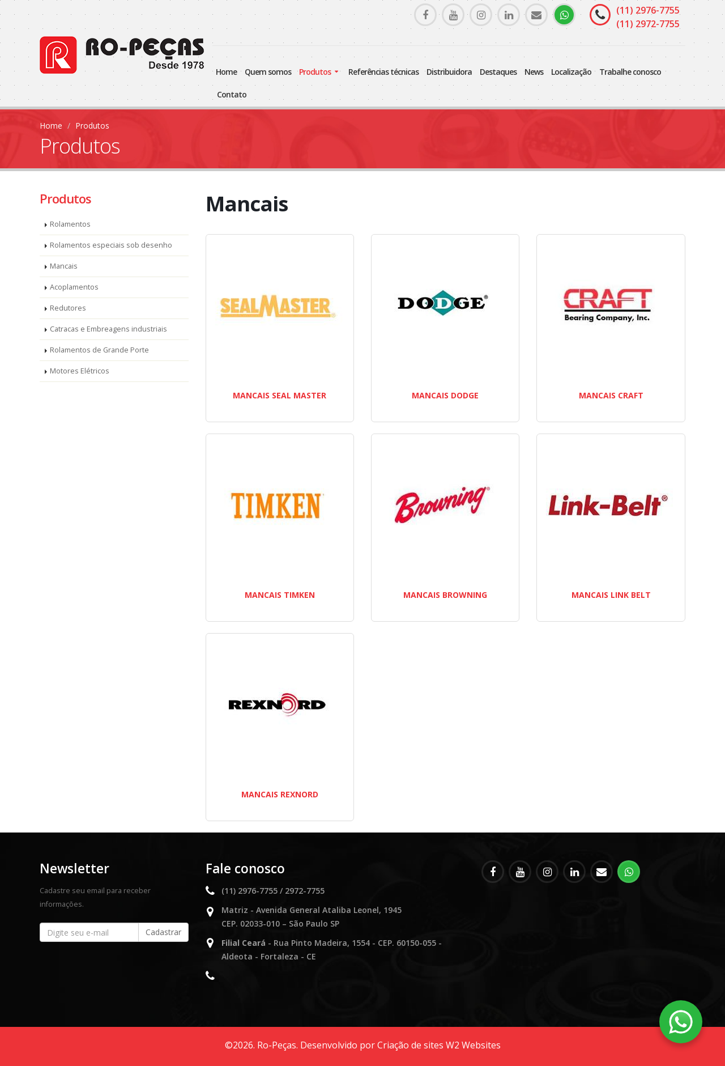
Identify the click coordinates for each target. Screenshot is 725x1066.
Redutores (68, 308)
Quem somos (268, 71)
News (533, 71)
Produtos (315, 71)
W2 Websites (473, 1045)
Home (226, 71)
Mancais (64, 266)
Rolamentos (70, 224)
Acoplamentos (74, 287)
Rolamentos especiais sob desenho (111, 245)
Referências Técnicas (383, 71)
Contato (231, 94)
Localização (571, 71)
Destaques (498, 71)
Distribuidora (449, 71)
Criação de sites (410, 1045)
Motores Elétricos (79, 371)
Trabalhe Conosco (630, 71)
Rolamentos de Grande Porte (99, 350)
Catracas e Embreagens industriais (108, 329)
